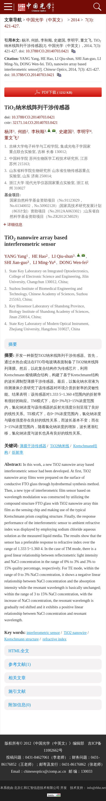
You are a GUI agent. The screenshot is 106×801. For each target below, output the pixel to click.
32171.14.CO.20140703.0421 (35, 123)
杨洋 (8, 131)
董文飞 (10, 137)
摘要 (12, 344)
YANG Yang (15, 256)
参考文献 (19, 664)
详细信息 (12, 225)
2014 (75, 20)
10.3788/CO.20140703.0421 (47, 51)
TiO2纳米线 (59, 446)
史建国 (65, 131)
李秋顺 (37, 131)
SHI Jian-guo (15, 262)
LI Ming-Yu (43, 262)
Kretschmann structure (21, 639)
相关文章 (17, 678)
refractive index (55, 639)
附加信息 (19, 704)
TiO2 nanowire (75, 633)
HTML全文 (18, 651)
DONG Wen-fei (73, 262)
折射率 (17, 452)
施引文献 (17, 691)
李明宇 (83, 131)
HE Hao (39, 256)
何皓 (22, 131)
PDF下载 (57, 92)
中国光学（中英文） (45, 20)
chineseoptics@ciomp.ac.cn (45, 771)
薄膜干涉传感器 (33, 446)
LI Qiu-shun (62, 256)
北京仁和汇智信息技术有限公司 (36, 788)
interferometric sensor (43, 633)
